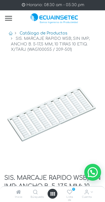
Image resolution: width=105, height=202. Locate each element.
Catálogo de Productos (43, 33)
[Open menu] (52, 193)
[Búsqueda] (35, 192)
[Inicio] (18, 192)
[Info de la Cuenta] (86, 192)
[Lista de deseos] (69, 192)
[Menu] (8, 18)
